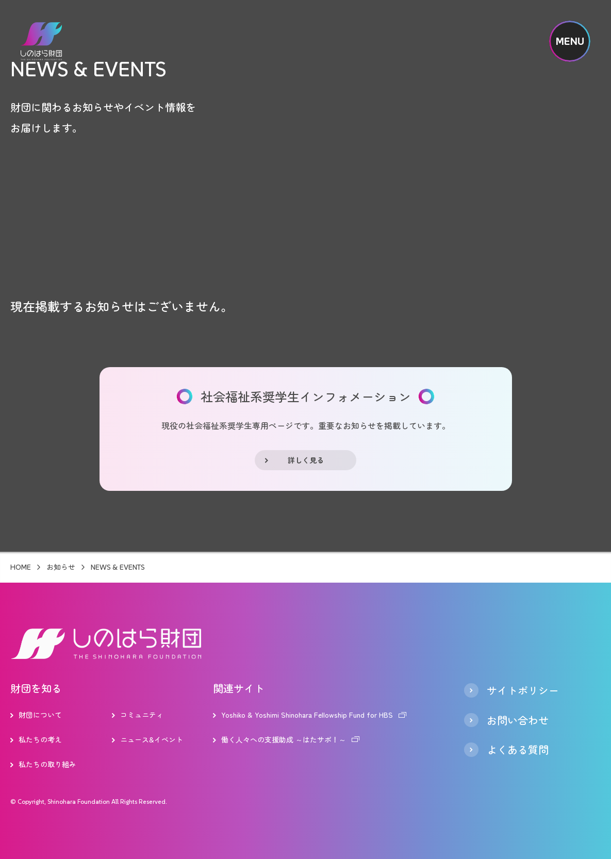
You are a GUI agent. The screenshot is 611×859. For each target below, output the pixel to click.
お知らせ (60, 567)
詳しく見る (306, 460)
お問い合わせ (518, 720)
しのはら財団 (41, 41)
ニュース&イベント (151, 739)
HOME (20, 567)
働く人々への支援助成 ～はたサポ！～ (283, 739)
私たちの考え (40, 739)
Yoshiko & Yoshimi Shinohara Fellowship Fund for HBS (307, 714)
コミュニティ (141, 714)
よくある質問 (518, 749)
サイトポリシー (523, 690)
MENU (570, 41)
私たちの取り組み (47, 764)
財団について (40, 714)
